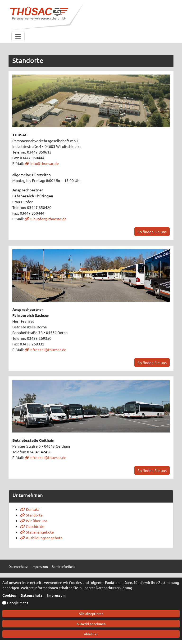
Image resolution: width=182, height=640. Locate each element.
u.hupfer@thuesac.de (46, 218)
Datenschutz (31, 595)
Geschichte (32, 526)
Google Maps (17, 602)
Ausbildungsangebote (41, 537)
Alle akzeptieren (91, 613)
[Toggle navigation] (18, 36)
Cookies (9, 595)
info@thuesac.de (42, 163)
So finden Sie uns (152, 231)
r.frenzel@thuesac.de (45, 349)
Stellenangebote (37, 532)
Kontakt (29, 509)
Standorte (31, 514)
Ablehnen (91, 634)
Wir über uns (33, 520)
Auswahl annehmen (91, 624)
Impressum (56, 595)
